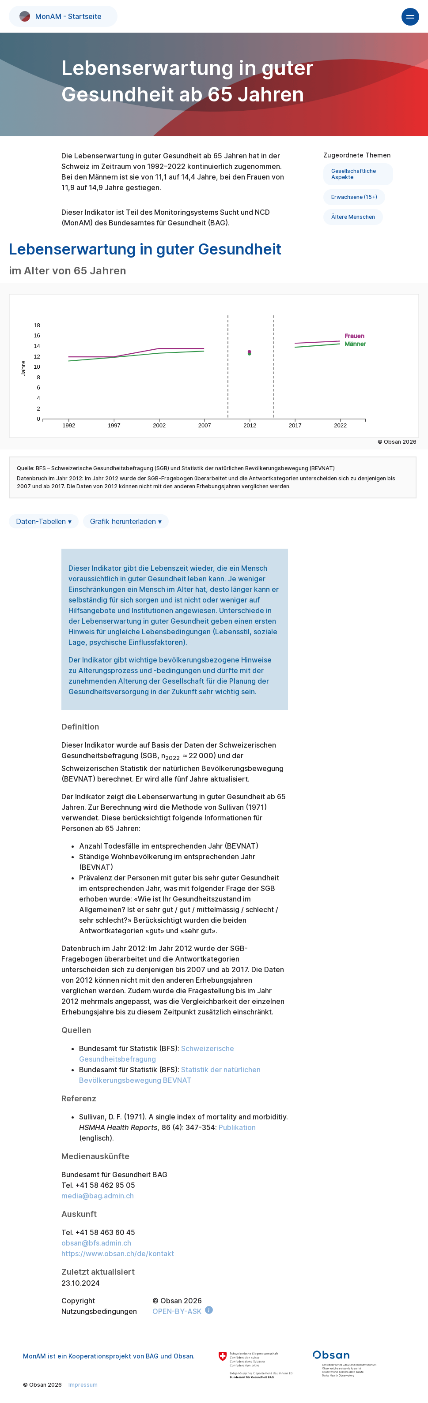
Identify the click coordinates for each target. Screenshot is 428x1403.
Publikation (237, 1127)
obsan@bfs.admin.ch (96, 1242)
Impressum (83, 1384)
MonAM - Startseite (60, 16)
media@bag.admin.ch (97, 1195)
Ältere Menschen (353, 216)
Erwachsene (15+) (354, 197)
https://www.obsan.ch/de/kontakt (117, 1253)
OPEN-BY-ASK (176, 1311)
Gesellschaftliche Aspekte (353, 174)
